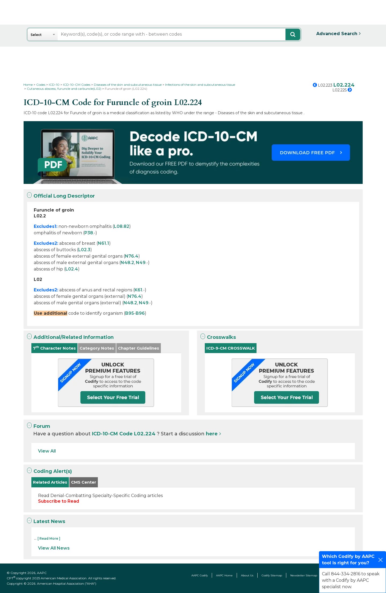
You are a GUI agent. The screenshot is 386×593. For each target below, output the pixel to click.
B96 (140, 313)
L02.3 (84, 249)
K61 (138, 289)
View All (47, 451)
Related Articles (50, 482)
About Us (247, 575)
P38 (88, 232)
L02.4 (71, 269)
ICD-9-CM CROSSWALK (230, 348)
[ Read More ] (49, 538)
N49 (141, 262)
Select (36, 35)
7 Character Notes (54, 348)
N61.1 (103, 243)
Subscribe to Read (58, 501)
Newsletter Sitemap (303, 575)
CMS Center (83, 482)
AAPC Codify (199, 575)
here (212, 434)
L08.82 (121, 226)
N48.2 (127, 262)
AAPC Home (224, 575)
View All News (54, 548)
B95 (129, 313)
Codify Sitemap (272, 575)
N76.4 (131, 256)
